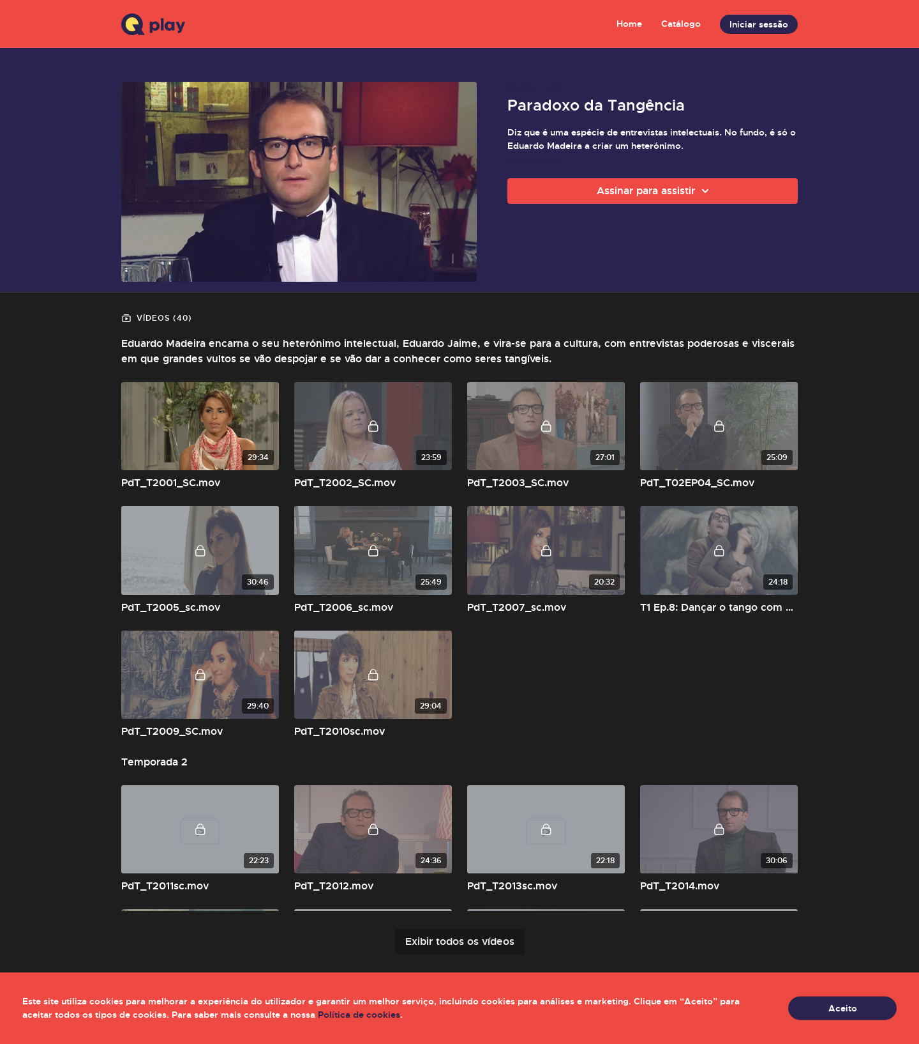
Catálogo (681, 23)
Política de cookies (359, 1014)
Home (629, 23)
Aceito (842, 1008)
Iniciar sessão (758, 24)
